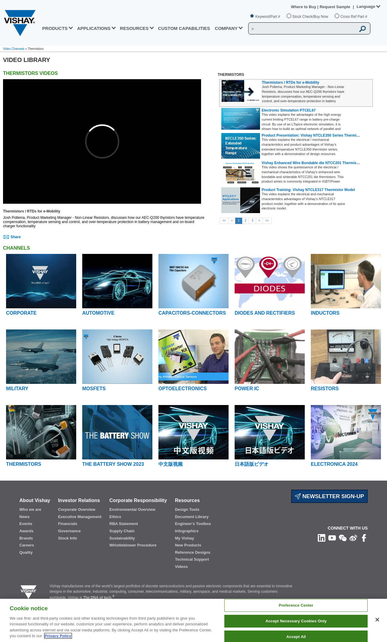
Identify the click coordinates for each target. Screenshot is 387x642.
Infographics (187, 531)
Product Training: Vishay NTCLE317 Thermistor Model (308, 190)
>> (267, 220)
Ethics (115, 516)
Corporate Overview (77, 509)
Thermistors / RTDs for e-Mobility (290, 82)
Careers (26, 545)
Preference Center (296, 605)
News (24, 516)
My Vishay (184, 538)
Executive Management (80, 516)
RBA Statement (123, 523)
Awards (26, 531)
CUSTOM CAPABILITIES (184, 28)
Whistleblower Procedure (133, 545)
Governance (69, 531)
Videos (181, 566)
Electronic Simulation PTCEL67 (289, 110)
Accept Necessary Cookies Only (296, 621)
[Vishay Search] (302, 29)
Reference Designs (192, 552)
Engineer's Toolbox (193, 523)
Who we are (30, 509)
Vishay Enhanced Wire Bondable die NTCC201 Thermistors (312, 163)
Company (226, 28)
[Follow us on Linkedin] (321, 538)
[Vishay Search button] (362, 29)
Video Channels (13, 48)
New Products (188, 545)
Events (25, 523)
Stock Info (67, 538)
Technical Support (192, 559)
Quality (26, 552)
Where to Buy (304, 7)
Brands (26, 538)
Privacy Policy (58, 636)
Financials (67, 523)
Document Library (192, 516)
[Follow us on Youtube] (332, 538)
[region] (193, 620)
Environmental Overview (132, 509)
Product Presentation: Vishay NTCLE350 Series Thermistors (313, 135)
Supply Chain (122, 531)
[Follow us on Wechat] (342, 538)
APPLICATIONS (94, 28)
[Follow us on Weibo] (353, 538)
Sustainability (122, 538)
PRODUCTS (54, 28)
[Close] (377, 619)
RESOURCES (134, 28)
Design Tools (187, 509)
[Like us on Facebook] (364, 538)
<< (224, 220)
